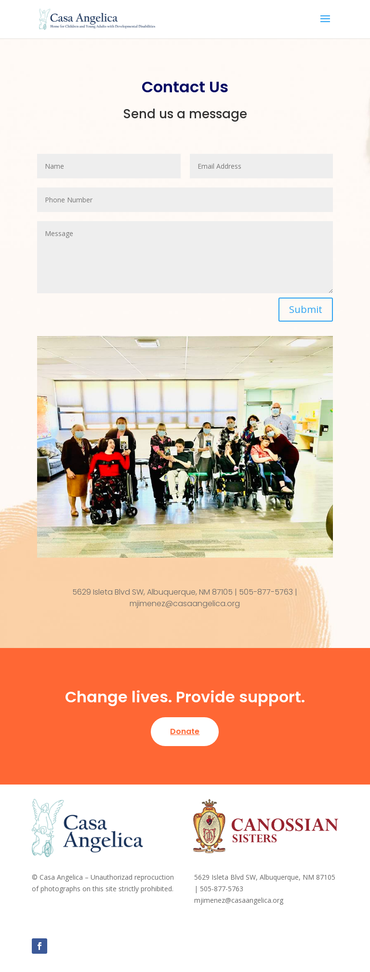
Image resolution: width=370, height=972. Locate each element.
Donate (184, 731)
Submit (305, 309)
